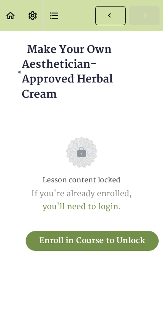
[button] (11, 15)
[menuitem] (32, 15)
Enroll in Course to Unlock (92, 241)
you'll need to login (80, 207)
